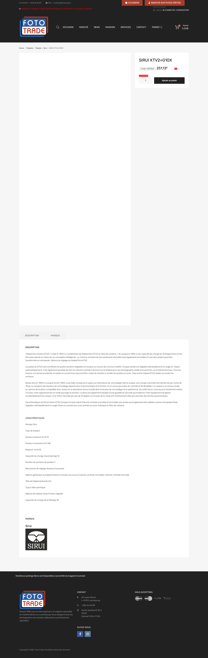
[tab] (32, 336)
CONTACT (141, 27)
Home (21, 48)
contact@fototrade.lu (62, 3)
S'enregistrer (182, 10)
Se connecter (169, 10)
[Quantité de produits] (145, 80)
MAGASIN (110, 27)
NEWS (97, 27)
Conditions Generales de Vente (57, 650)
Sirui (45, 48)
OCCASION (68, 27)
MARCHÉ (83, 27)
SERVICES (126, 27)
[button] (132, 3)
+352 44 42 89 (35, 3)
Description (32, 335)
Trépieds (29, 48)
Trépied (38, 48)
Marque (55, 335)
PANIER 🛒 (157, 27)
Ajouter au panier (169, 80)
